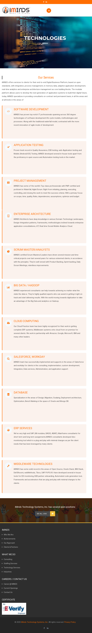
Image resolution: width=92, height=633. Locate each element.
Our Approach (8, 543)
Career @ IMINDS (9, 584)
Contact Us (7, 592)
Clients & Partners (10, 547)
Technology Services (11, 568)
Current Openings (10, 588)
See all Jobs (46, 513)
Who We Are (7, 535)
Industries (7, 572)
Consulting (7, 559)
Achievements (8, 539)
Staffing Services (9, 563)
